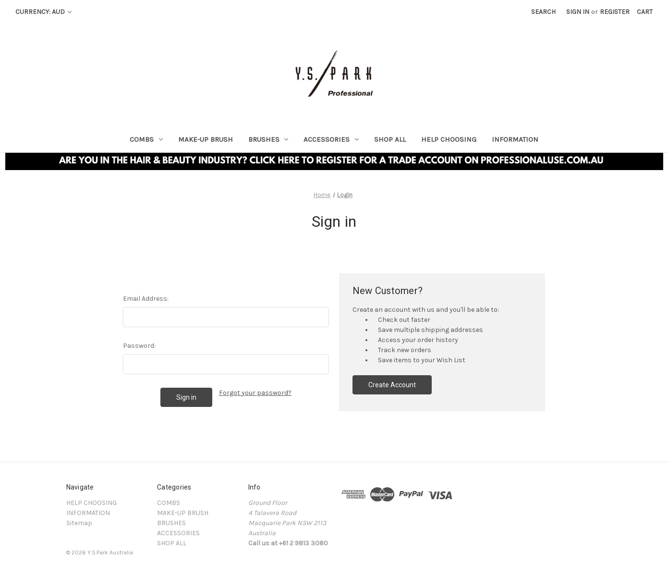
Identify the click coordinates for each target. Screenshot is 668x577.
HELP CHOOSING (448, 139)
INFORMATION (515, 139)
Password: (139, 346)
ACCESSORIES (331, 139)
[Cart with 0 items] (645, 12)
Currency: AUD (43, 12)
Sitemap (79, 523)
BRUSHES (268, 139)
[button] (334, 161)
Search (543, 12)
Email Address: (146, 299)
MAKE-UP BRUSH (205, 139)
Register (615, 12)
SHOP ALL (390, 139)
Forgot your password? (255, 393)
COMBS (146, 139)
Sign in (577, 12)
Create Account (392, 385)
